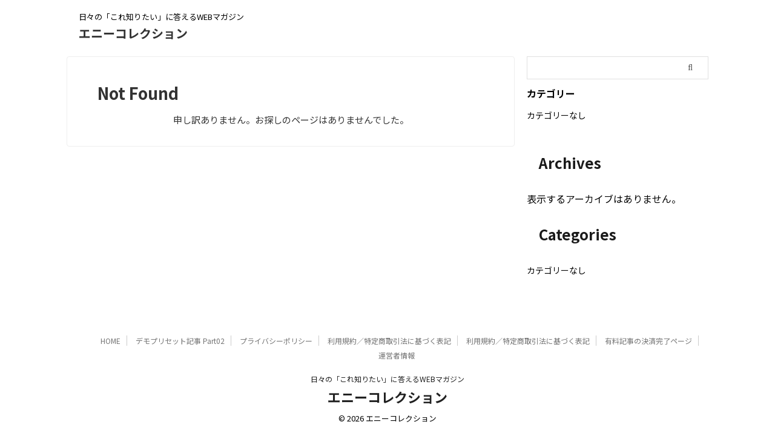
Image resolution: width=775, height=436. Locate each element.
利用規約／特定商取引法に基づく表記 (389, 340)
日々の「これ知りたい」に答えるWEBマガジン (387, 379)
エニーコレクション (133, 33)
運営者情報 (396, 355)
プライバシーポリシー (276, 340)
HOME (110, 340)
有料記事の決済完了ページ (648, 340)
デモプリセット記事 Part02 (180, 340)
